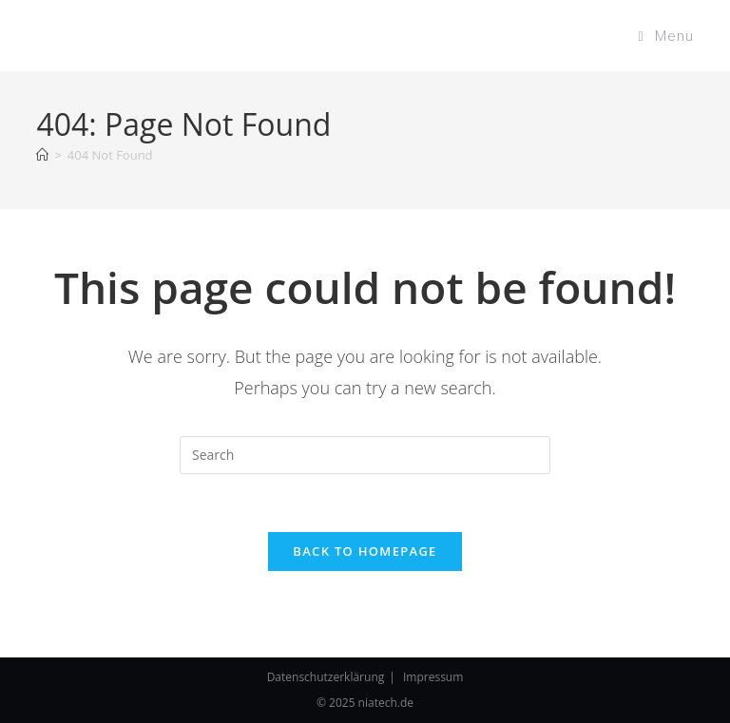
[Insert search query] (365, 455)
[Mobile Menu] (665, 36)
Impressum (433, 677)
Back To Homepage (364, 551)
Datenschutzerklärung (326, 677)
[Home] (42, 154)
